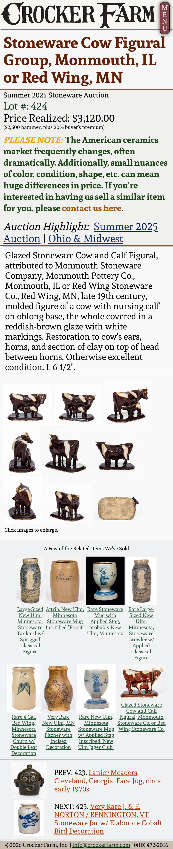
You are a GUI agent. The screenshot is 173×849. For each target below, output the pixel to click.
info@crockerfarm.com (101, 845)
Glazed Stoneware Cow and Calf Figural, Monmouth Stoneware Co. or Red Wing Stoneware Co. (142, 717)
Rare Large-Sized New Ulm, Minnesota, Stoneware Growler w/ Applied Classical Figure (141, 633)
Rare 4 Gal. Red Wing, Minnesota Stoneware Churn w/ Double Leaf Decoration (23, 735)
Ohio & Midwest (85, 238)
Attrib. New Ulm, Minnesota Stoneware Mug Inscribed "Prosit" (65, 618)
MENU (165, 18)
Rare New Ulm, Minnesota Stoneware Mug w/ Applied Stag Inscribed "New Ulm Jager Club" (96, 732)
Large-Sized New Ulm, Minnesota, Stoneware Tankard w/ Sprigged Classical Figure (30, 630)
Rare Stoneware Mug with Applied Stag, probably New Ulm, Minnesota (105, 621)
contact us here (91, 208)
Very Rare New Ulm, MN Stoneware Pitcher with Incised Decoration (58, 732)
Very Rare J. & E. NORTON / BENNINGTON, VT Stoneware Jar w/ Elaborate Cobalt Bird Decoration (108, 818)
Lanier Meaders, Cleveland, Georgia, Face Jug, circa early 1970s (107, 780)
